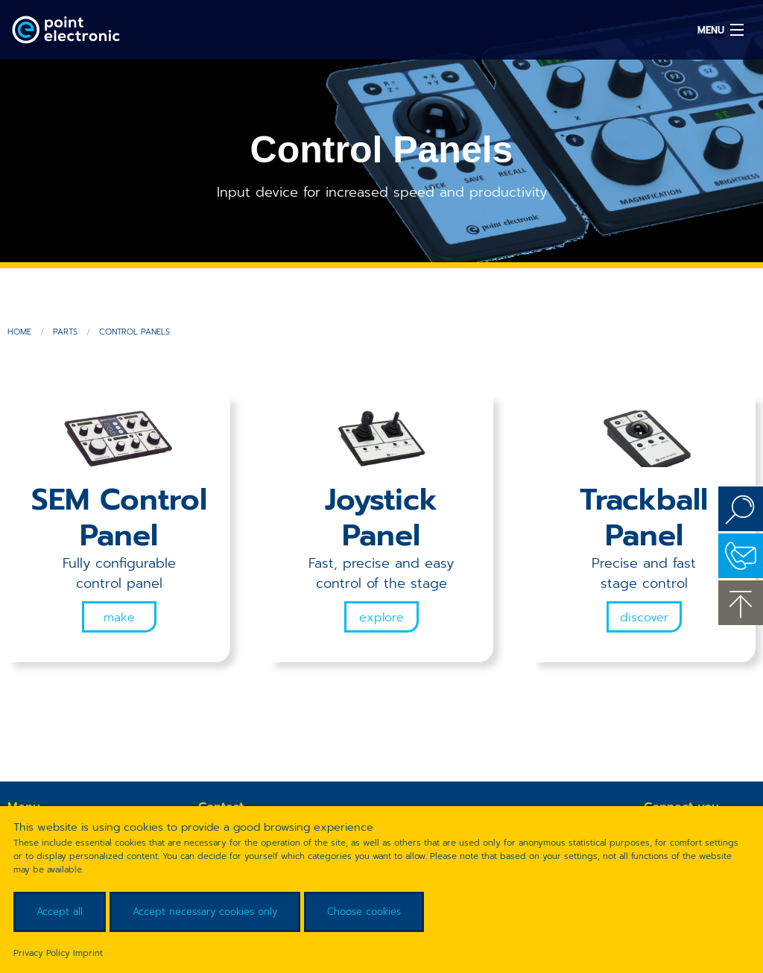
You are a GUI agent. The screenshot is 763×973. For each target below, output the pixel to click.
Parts (65, 332)
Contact (740, 555)
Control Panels (134, 332)
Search (740, 508)
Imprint (88, 953)
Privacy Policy (41, 953)
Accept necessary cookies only (205, 911)
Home (19, 332)
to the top (740, 602)
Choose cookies (364, 911)
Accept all (60, 911)
